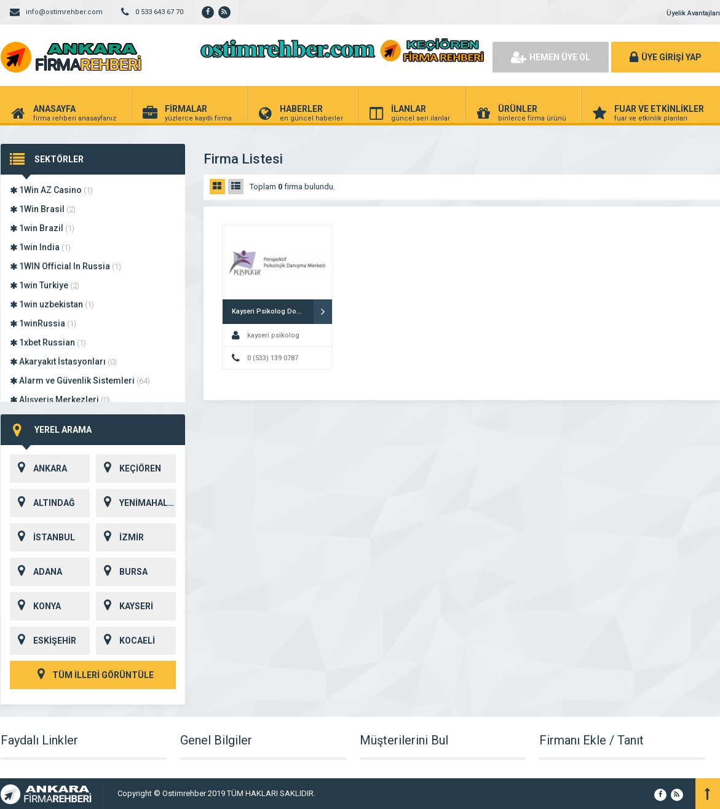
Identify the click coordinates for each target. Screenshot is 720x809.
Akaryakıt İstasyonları (63, 361)
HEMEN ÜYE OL (550, 57)
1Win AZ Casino (51, 190)
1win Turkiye (44, 285)
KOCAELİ (125, 640)
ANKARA (38, 468)
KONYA (35, 606)
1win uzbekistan (52, 304)
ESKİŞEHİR (43, 640)
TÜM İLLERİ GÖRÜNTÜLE (93, 675)
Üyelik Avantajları (693, 13)
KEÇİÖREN (128, 468)
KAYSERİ (124, 606)
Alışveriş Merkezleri (60, 400)
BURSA (122, 572)
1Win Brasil (43, 209)
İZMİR (120, 537)
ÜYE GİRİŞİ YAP (666, 57)
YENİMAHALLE (136, 503)
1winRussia (43, 323)
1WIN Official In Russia (65, 266)
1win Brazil (42, 228)
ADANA (36, 572)
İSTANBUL (42, 537)
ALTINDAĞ (42, 503)
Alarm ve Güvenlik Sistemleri (80, 380)
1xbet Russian (48, 342)
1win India (40, 247)
